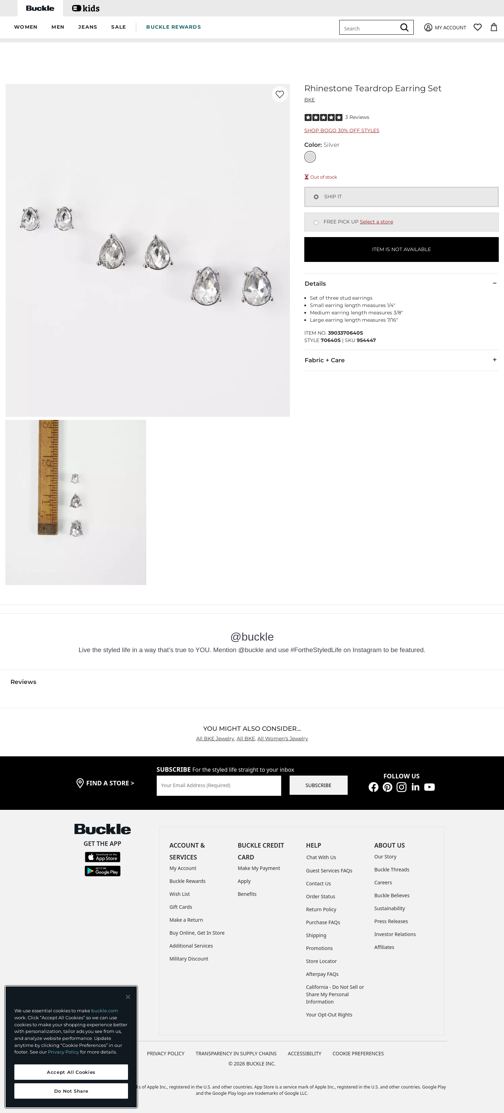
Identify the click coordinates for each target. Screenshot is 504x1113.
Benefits (247, 894)
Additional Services (191, 945)
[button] (25, 27)
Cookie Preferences (358, 1053)
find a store (110, 783)
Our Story (385, 856)
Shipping (316, 935)
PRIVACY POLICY (165, 1053)
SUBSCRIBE (319, 785)
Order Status (320, 896)
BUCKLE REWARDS (173, 27)
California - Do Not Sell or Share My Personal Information (335, 994)
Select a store (376, 222)
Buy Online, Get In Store (197, 932)
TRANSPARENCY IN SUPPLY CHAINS (236, 1053)
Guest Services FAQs (329, 870)
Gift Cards (181, 907)
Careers (383, 882)
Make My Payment (259, 868)
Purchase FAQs (323, 922)
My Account (183, 868)
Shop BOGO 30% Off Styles (341, 130)
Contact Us (318, 883)
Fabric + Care (401, 360)
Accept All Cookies (71, 1072)
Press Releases (391, 921)
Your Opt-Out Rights (329, 1014)
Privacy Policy (63, 1052)
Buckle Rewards (188, 881)
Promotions (319, 948)
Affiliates (384, 947)
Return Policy (321, 909)
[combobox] (369, 27)
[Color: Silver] (310, 157)
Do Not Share (71, 1091)
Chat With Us (321, 857)
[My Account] (444, 27)
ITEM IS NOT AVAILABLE (401, 249)
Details (401, 283)
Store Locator (321, 961)
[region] (71, 1046)
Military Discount (189, 958)
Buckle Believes (392, 895)
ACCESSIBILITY (304, 1053)
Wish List (180, 894)
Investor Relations (395, 934)
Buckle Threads (391, 869)
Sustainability (389, 908)
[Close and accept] (128, 997)
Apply (244, 881)
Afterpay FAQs (322, 974)
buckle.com (104, 1010)
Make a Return (186, 919)
